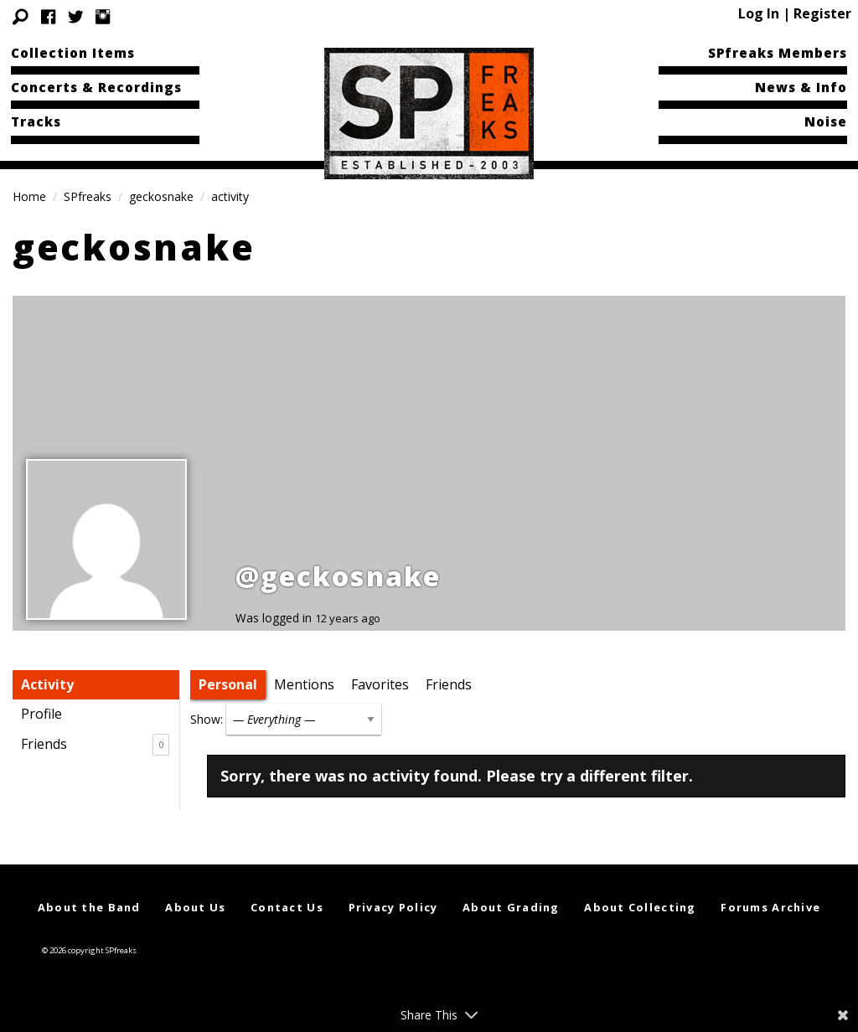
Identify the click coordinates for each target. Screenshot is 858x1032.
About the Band (89, 907)
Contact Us (287, 907)
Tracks (36, 121)
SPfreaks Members (777, 52)
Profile (41, 713)
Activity (47, 684)
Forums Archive (770, 907)
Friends (95, 745)
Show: (206, 719)
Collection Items (73, 52)
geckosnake (161, 196)
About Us (195, 907)
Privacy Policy (393, 907)
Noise (825, 121)
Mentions (304, 684)
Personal (228, 684)
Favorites (380, 684)
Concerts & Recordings (96, 87)
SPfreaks (87, 196)
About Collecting (639, 907)
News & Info (801, 87)
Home (29, 196)
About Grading (511, 907)
